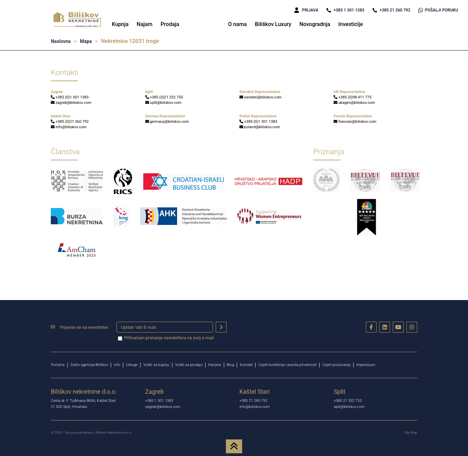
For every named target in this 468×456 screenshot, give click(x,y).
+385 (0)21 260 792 (70, 121)
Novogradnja (314, 24)
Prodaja (170, 24)
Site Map (410, 432)
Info (117, 365)
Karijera (214, 365)
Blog (230, 365)
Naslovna (60, 41)
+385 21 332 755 (348, 400)
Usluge (131, 365)
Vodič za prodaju (189, 365)
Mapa (86, 41)
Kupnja (120, 24)
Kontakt (246, 365)
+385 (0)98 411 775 (352, 97)
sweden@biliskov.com (260, 97)
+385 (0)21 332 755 (164, 97)
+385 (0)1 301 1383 (70, 97)
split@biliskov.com (163, 102)
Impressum (365, 365)
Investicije (350, 24)
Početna (57, 365)
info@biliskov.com (68, 127)
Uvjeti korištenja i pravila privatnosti (287, 365)
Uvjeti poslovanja (336, 365)
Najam (145, 24)
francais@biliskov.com (355, 121)
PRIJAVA (306, 10)
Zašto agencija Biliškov (89, 365)
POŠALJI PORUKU (438, 10)
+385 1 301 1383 (345, 10)
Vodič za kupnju (156, 365)
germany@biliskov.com (167, 121)
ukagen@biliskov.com (354, 102)
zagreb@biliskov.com (71, 102)
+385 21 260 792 (391, 10)
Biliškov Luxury (273, 24)
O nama (237, 24)
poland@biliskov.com (259, 127)
